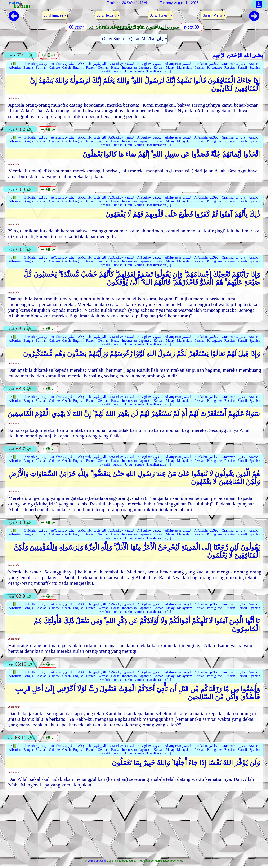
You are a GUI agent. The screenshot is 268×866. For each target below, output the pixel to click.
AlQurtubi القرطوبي (92, 63)
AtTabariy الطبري (63, 63)
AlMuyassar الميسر (178, 63)
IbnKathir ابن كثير (36, 63)
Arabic (253, 63)
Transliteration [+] (158, 71)
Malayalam (184, 67)
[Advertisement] (134, 826)
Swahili (104, 71)
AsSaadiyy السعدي (121, 63)
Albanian (15, 67)
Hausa (115, 67)
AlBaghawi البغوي (149, 63)
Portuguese (214, 67)
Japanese (145, 67)
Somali (242, 67)
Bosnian (41, 67)
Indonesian (129, 67)
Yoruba (139, 71)
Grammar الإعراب (234, 63)
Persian (199, 67)
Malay (170, 67)
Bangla (28, 67)
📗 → (17, 63)
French (90, 67)
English (78, 67)
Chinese (54, 67)
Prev (76, 27)
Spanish (255, 67)
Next (191, 27)
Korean (159, 67)
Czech (66, 67)
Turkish (117, 71)
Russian (229, 67)
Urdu (128, 71)
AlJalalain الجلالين (206, 63)
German (103, 67)
